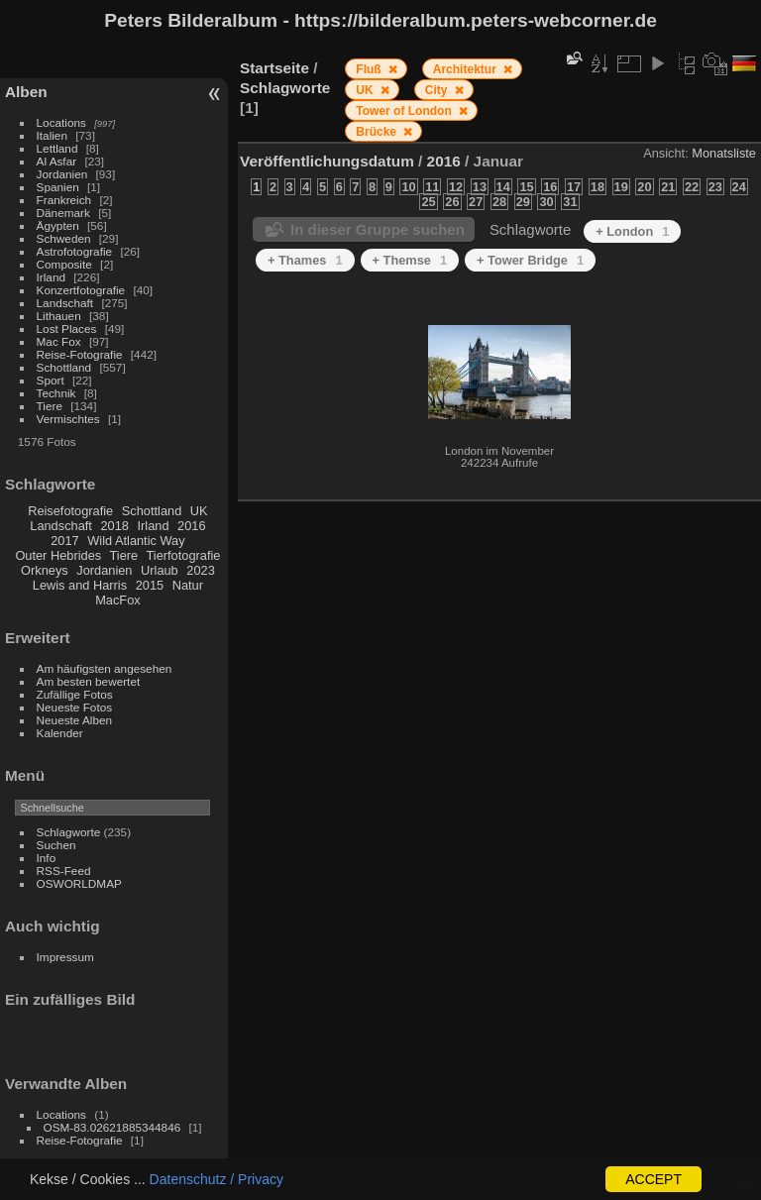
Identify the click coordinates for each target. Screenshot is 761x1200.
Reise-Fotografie (80, 354)
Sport (50, 380)
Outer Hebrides (58, 555)
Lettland (57, 148)
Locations (61, 122)
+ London (632, 231)
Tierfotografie (184, 555)
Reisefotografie (70, 510)
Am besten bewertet (89, 681)
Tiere (49, 405)
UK (199, 510)
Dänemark (63, 212)
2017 (64, 540)
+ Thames (305, 260)
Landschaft (65, 302)
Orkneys (44, 570)
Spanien (58, 186)
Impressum (65, 956)
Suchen (56, 844)
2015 (149, 585)
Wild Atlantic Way (135, 540)
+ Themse (410, 260)
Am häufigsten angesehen (104, 668)
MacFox (118, 600)
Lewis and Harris (80, 585)
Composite (64, 264)
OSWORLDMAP (79, 883)
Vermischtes (68, 418)
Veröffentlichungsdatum (327, 161)
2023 (200, 570)
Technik (56, 392)
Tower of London (405, 111)
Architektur (466, 69)
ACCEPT (653, 1179)
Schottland (64, 367)
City (438, 90)
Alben (26, 91)
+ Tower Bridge (530, 260)
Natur (187, 585)
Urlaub (159, 570)
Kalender (60, 732)
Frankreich (64, 199)
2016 (191, 525)
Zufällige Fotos (75, 694)
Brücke (377, 132)
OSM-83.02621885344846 (112, 1127)
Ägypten (58, 225)
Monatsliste (724, 153)
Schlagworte (69, 831)
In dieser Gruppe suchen (377, 229)
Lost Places (67, 328)
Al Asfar (57, 161)
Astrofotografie (75, 251)
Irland (51, 277)
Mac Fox (59, 341)
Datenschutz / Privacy (216, 1179)
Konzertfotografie (81, 289)
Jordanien (62, 173)
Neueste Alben (75, 719)
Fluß (370, 69)
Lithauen (59, 315)
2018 (114, 525)
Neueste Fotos (75, 707)
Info (46, 857)
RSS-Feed (64, 870)
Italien (52, 135)
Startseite (274, 67)
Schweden (64, 238)
